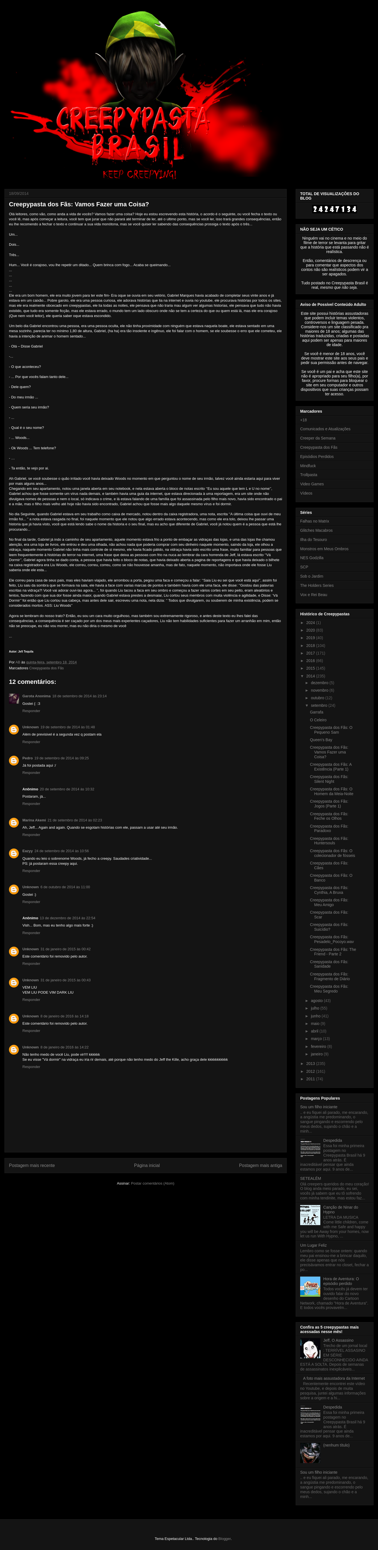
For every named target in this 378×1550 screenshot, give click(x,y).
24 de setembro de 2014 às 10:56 (61, 851)
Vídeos (306, 493)
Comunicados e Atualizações (325, 429)
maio (315, 1023)
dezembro (320, 683)
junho (316, 1016)
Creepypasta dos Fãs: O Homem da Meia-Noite (331, 791)
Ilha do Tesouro (313, 539)
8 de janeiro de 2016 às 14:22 (65, 1047)
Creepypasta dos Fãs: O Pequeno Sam (331, 729)
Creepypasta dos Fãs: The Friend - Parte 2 (333, 951)
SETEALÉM (310, 1178)
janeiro (317, 1054)
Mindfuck (308, 466)
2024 (311, 622)
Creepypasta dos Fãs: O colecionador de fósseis (332, 853)
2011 (311, 1079)
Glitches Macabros (316, 530)
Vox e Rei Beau (313, 594)
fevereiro (319, 1046)
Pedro (27, 758)
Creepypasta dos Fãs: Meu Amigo (329, 902)
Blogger (224, 1539)
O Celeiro (318, 720)
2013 (311, 1063)
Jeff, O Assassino (338, 1340)
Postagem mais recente (32, 1165)
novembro (320, 690)
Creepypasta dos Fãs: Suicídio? (329, 927)
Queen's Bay (321, 740)
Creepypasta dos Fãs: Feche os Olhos (329, 816)
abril (315, 1031)
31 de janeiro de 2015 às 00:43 (66, 980)
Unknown (30, 727)
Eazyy (27, 851)
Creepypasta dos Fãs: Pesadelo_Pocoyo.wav (332, 939)
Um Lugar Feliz (313, 1245)
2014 (311, 676)
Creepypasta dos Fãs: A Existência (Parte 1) (331, 766)
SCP (304, 567)
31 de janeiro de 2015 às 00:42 (66, 949)
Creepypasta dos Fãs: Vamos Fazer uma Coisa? (329, 752)
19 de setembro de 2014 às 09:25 (61, 758)
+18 (303, 420)
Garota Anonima (36, 696)
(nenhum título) (336, 1445)
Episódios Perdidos (317, 456)
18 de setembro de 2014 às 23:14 (79, 696)
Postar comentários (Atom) (152, 1183)
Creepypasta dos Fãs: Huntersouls (329, 840)
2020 (311, 630)
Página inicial (147, 1165)
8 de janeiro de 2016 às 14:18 (65, 1016)
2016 (311, 660)
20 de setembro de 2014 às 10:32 (67, 789)
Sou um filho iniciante (318, 1107)
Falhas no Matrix (314, 521)
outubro (318, 698)
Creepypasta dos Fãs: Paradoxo (329, 828)
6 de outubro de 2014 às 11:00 (65, 887)
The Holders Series (317, 585)
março (317, 1038)
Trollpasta (308, 474)
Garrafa (316, 712)
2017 (311, 653)
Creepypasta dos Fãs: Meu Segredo (329, 988)
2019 (311, 637)
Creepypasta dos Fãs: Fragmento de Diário (330, 976)
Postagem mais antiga (260, 1165)
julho (315, 1008)
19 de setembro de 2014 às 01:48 (68, 727)
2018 (311, 645)
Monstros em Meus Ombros (324, 549)
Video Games (312, 484)
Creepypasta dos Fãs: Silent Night (329, 779)
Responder (31, 711)
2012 (311, 1071)
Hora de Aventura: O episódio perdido (341, 1281)
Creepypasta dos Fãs (46, 668)
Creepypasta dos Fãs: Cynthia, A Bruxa (329, 890)
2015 (311, 668)
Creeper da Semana (317, 438)
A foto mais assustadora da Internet (334, 1378)
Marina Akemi (34, 820)
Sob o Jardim (311, 576)
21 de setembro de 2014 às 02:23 (75, 820)
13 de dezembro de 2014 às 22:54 (67, 918)
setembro (319, 705)
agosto (317, 1000)
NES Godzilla (311, 558)
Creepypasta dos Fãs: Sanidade (329, 964)
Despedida (332, 1140)
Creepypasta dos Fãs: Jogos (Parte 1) (329, 803)
